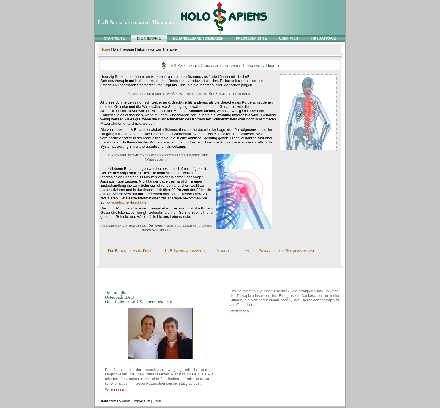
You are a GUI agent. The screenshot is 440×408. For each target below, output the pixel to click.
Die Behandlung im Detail (131, 251)
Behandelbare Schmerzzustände (288, 251)
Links (157, 401)
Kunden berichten (233, 251)
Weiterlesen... (116, 390)
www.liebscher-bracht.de (126, 202)
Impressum (142, 401)
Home (105, 49)
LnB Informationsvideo (185, 251)
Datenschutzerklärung (114, 401)
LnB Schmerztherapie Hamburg (136, 22)
